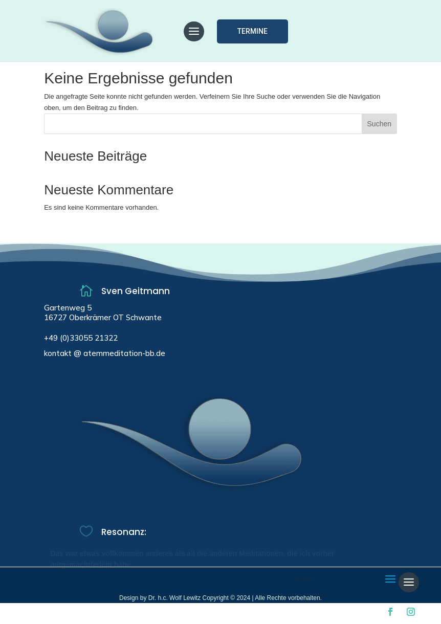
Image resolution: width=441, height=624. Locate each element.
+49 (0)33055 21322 (81, 338)
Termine (252, 31)
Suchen (379, 124)
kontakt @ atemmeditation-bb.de (104, 353)
